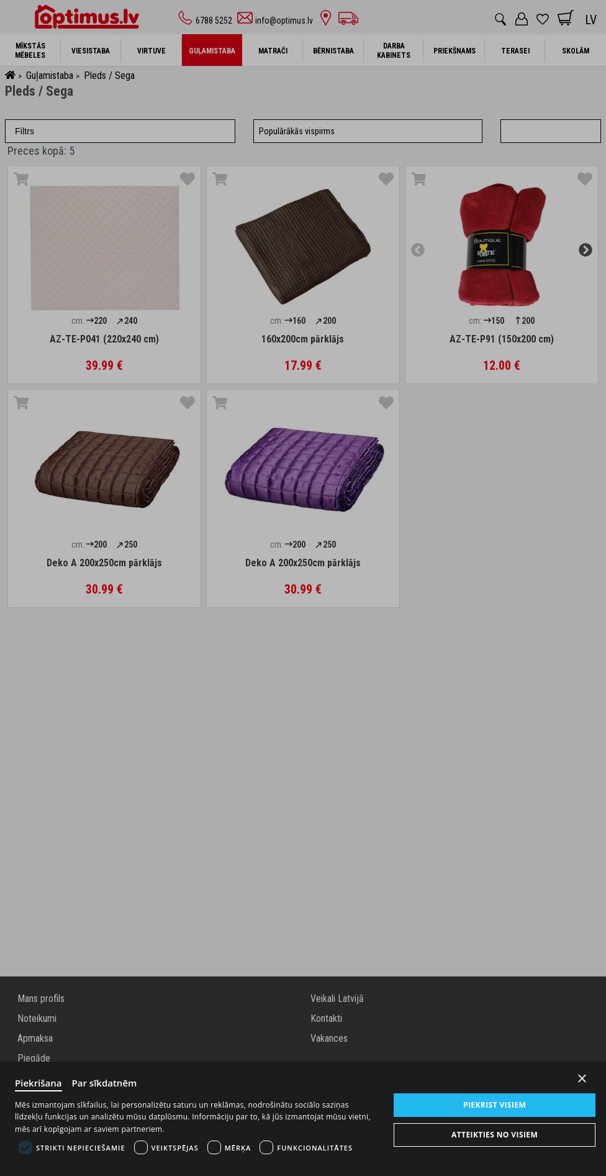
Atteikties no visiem (494, 1134)
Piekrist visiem (494, 1105)
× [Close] (582, 1078)
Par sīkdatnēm (104, 1083)
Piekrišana (38, 1083)
